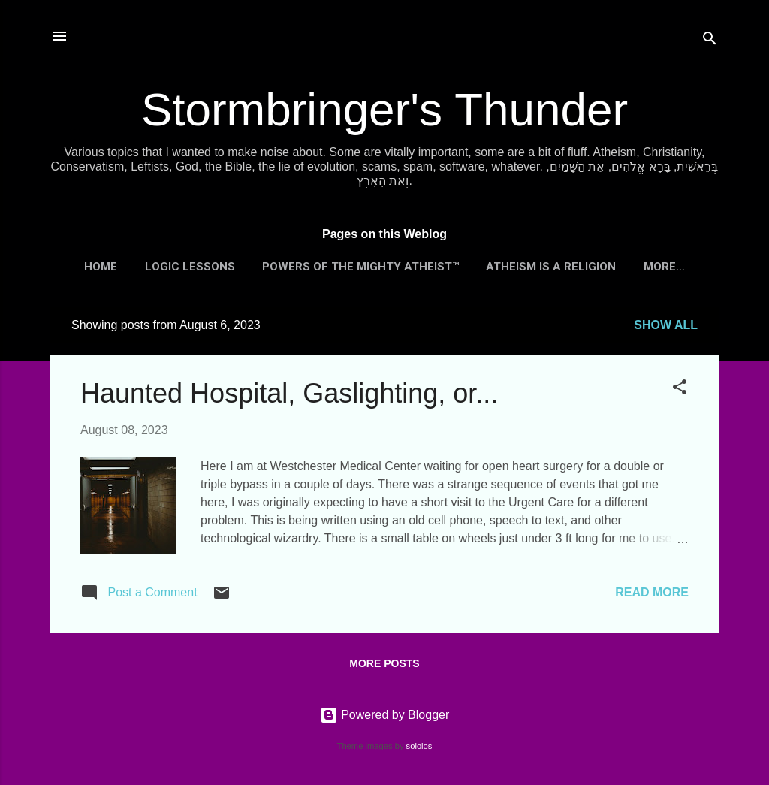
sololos (419, 745)
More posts (384, 663)
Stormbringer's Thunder (384, 109)
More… (664, 266)
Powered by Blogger (385, 714)
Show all (666, 325)
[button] (680, 389)
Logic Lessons (190, 266)
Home (100, 266)
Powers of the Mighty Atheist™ (360, 266)
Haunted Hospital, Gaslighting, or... (289, 393)
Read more (652, 592)
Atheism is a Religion (551, 266)
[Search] (710, 41)
